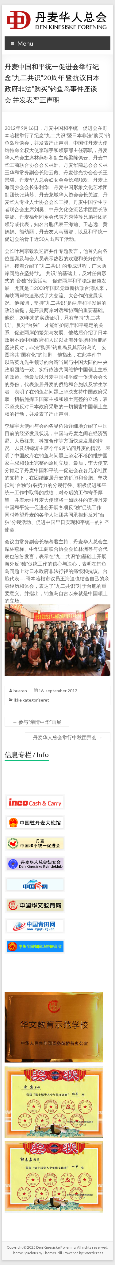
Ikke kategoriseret (31, 700)
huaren (20, 690)
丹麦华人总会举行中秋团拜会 (67, 737)
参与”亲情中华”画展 (37, 722)
